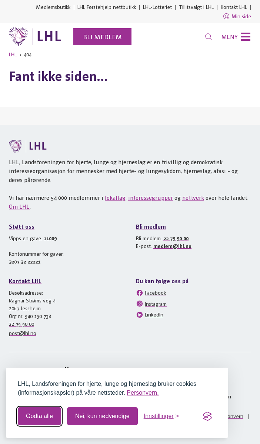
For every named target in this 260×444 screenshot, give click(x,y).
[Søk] (208, 36)
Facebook (151, 292)
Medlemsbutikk (53, 6)
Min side (237, 16)
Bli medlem (102, 36)
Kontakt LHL (234, 6)
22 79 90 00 (176, 238)
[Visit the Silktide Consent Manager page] (207, 416)
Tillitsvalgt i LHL (196, 6)
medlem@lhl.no (172, 245)
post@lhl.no (22, 332)
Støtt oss (21, 226)
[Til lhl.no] (35, 36)
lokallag (115, 197)
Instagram (151, 303)
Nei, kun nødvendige (102, 416)
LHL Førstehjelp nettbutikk (106, 6)
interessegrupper (150, 197)
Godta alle (39, 416)
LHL (13, 54)
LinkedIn (149, 314)
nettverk (193, 197)
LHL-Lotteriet (157, 6)
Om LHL (19, 206)
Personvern (230, 415)
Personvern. (143, 393)
